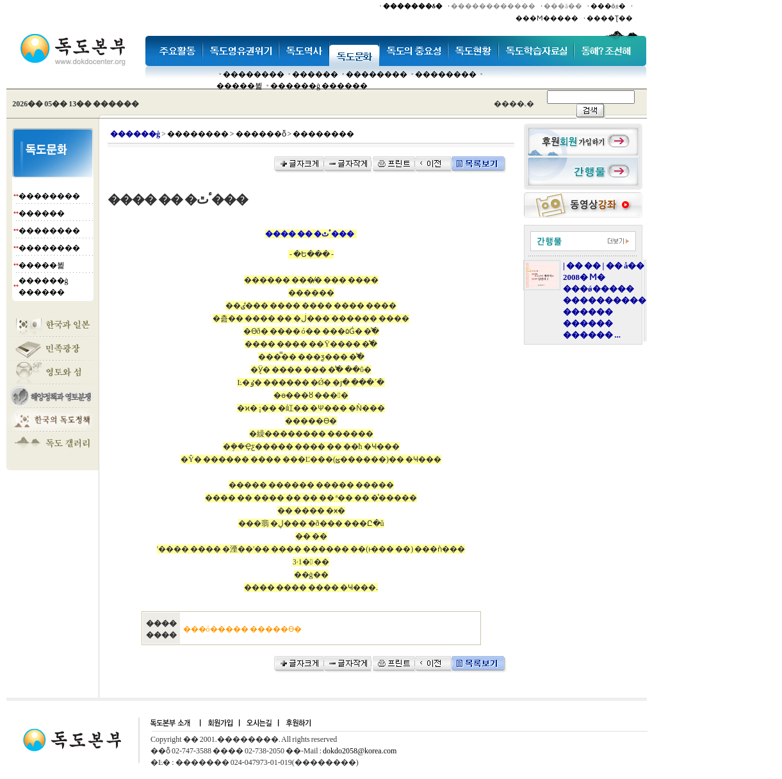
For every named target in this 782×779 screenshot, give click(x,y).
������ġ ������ (319, 85)
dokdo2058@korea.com (359, 750)
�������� (253, 74)
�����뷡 (239, 85)
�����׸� (315, 74)
